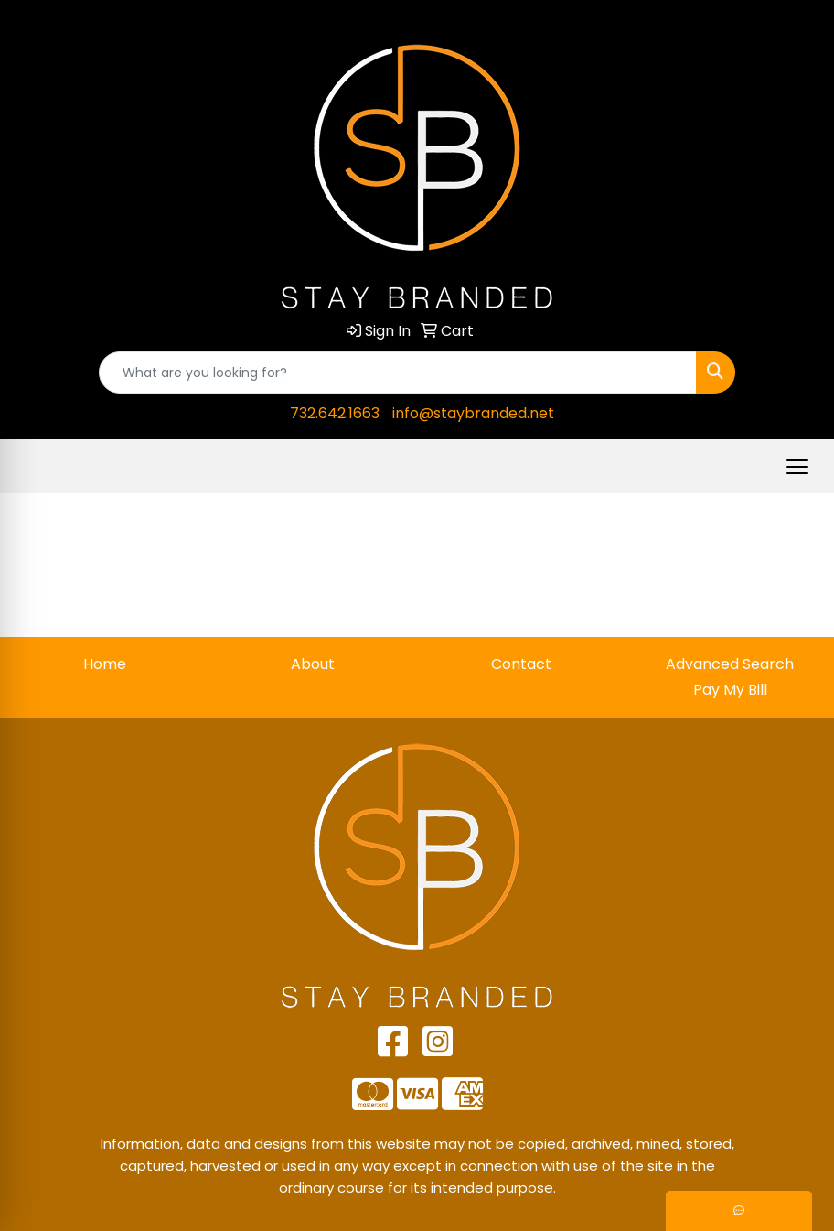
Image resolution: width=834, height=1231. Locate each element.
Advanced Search (730, 664)
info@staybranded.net (473, 413)
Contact (521, 664)
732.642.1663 (335, 413)
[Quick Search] (398, 372)
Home (104, 664)
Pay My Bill (730, 689)
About (313, 664)
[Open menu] (797, 466)
